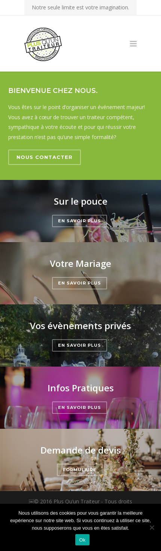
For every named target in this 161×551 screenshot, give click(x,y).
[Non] (151, 527)
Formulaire (80, 469)
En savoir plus (79, 220)
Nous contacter (44, 157)
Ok (82, 540)
